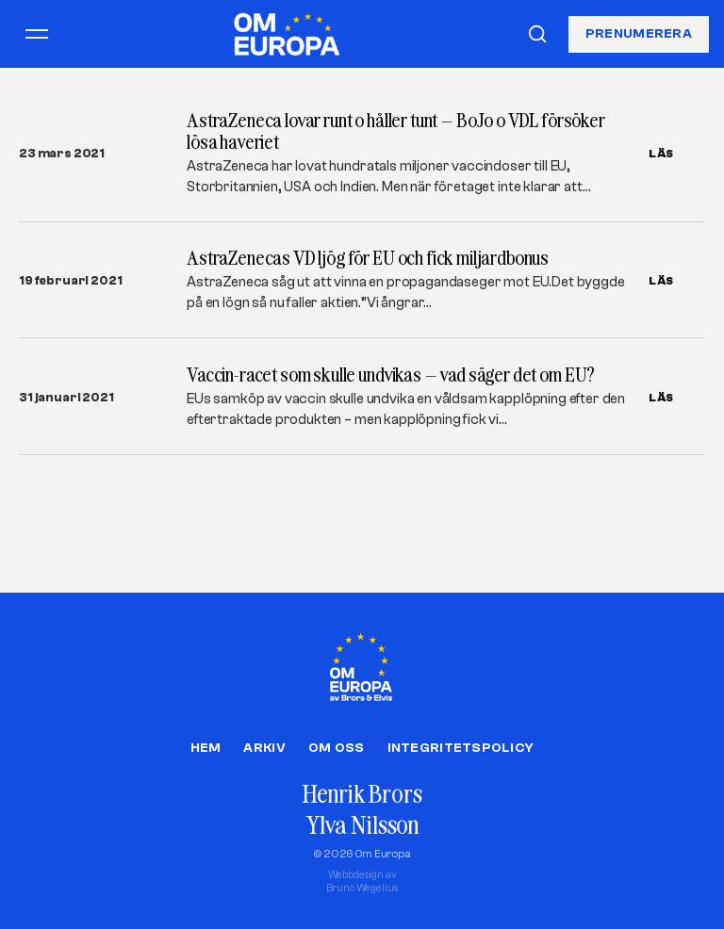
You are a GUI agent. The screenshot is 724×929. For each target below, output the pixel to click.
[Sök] (537, 34)
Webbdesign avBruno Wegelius (362, 881)
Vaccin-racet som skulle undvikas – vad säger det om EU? (391, 374)
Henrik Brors (361, 793)
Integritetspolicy (461, 748)
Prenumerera (638, 33)
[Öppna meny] (36, 34)
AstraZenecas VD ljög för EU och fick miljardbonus (368, 258)
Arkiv (264, 748)
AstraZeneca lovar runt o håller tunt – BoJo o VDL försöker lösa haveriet (396, 131)
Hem (206, 748)
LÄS (661, 153)
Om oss (336, 748)
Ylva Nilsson (362, 824)
